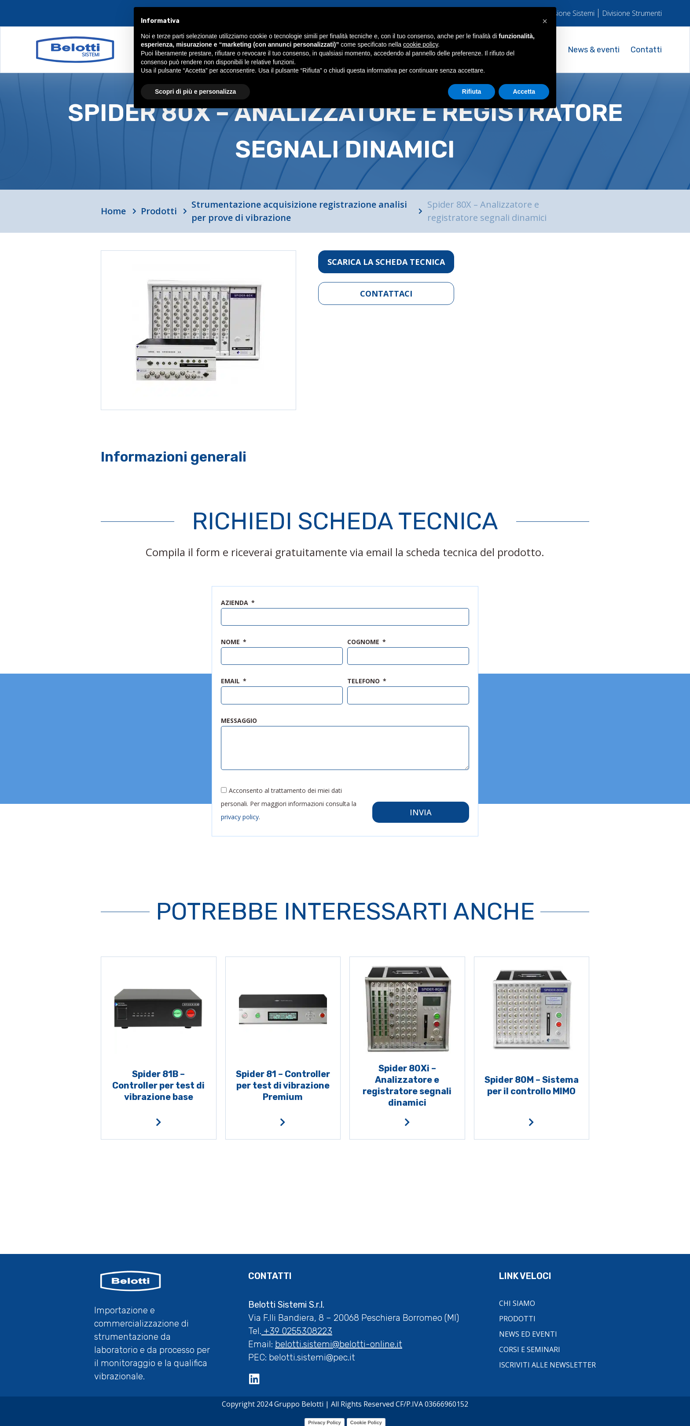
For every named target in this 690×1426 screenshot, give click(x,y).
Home (113, 211)
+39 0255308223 (296, 1326)
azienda (235, 603)
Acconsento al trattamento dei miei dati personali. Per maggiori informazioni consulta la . (288, 798)
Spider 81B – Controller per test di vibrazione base (158, 1080)
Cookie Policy (366, 1417)
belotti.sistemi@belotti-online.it (338, 1339)
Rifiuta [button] (471, 91)
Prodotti (159, 211)
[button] (545, 21)
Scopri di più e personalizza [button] (195, 91)
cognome (364, 642)
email (231, 681)
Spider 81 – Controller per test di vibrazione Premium (283, 1080)
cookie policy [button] (420, 44)
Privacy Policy (324, 1417)
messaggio (239, 720)
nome (231, 642)
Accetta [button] (524, 91)
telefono (364, 681)
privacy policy (240, 812)
